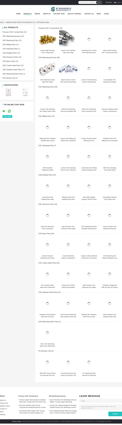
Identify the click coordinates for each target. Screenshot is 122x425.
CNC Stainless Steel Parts (12, 70)
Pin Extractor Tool (9, 78)
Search (99, 2)
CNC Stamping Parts (10, 49)
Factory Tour (59, 14)
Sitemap (2, 414)
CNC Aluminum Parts (10, 57)
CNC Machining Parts (10, 40)
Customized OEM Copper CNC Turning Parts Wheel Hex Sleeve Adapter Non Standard (32, 412)
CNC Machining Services (12, 36)
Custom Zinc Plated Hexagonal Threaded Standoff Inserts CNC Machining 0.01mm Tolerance (63, 407)
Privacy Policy (16, 421)
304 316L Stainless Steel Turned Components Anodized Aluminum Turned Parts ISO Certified (32, 407)
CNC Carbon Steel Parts (11, 65)
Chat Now (109, 2)
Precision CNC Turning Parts (13, 32)
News (99, 14)
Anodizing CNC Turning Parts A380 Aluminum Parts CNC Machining (89, 53)
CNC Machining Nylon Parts (13, 74)
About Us (46, 14)
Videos (37, 14)
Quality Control (74, 14)
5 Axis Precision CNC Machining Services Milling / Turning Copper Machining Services (63, 401)
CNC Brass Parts (9, 61)
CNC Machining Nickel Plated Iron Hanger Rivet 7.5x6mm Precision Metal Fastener (63, 412)
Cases (106, 14)
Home (18, 14)
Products (27, 14)
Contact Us (89, 14)
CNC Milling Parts (9, 44)
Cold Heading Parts (10, 53)
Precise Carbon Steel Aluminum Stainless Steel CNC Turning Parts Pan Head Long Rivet (32, 401)
